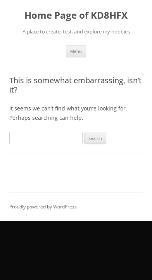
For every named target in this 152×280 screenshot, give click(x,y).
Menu (76, 51)
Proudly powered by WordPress (43, 206)
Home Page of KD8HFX (76, 15)
